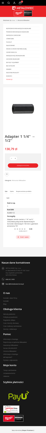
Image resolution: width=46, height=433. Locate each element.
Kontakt (6, 301)
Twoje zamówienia (9, 370)
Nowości (9, 76)
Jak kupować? (7, 357)
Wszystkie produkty (12, 72)
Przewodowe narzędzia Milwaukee (17, 32)
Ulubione (6, 376)
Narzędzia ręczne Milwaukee (15, 56)
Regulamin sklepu (9, 320)
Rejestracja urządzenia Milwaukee (15, 342)
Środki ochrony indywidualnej (16, 49)
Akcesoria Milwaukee (23, 20)
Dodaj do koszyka (23, 165)
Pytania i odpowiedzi (10, 360)
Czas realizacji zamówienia (12, 326)
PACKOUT (9, 42)
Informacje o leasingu (10, 339)
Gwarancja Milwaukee (10, 345)
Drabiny (8, 69)
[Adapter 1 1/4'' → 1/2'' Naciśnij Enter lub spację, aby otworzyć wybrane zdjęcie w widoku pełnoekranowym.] (23, 108)
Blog (4, 304)
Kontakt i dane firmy (10, 298)
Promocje (9, 79)
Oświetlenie (10, 39)
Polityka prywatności (10, 317)
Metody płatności (9, 314)
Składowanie (10, 45)
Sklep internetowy (22, 430)
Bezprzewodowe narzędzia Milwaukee (18, 28)
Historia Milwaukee (9, 351)
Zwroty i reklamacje (10, 329)
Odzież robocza (11, 52)
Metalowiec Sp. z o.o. (9, 20)
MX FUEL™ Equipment (12, 62)
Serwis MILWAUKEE (10, 348)
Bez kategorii (10, 66)
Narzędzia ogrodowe (13, 35)
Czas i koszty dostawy (11, 323)
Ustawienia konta (9, 373)
